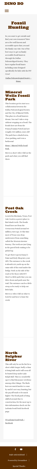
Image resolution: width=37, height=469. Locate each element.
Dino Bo (13, 4)
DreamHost (22, 460)
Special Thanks (19, 466)
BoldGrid (21, 455)
